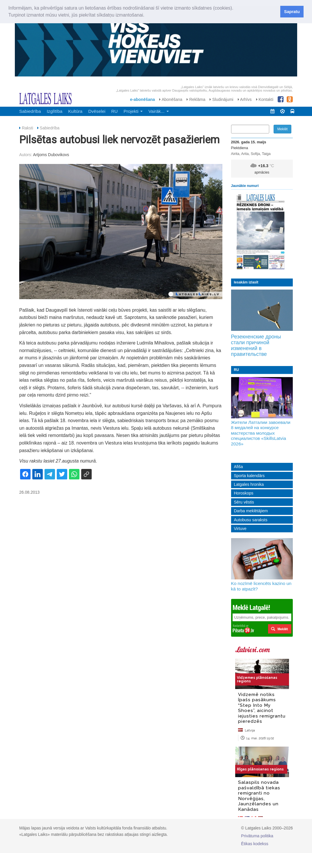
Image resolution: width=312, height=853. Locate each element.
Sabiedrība (30, 111)
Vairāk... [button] (158, 111)
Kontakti (264, 99)
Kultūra (75, 111)
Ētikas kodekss (254, 843)
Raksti (27, 128)
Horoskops (244, 493)
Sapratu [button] (292, 11)
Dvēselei (96, 111)
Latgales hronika (249, 484)
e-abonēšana (142, 99)
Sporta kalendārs (249, 475)
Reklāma (196, 99)
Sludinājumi (221, 99)
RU (114, 111)
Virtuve (240, 528)
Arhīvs (245, 99)
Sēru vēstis (244, 502)
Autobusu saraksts (250, 519)
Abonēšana (170, 99)
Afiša (238, 466)
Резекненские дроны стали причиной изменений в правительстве (256, 345)
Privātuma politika (257, 836)
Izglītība (54, 111)
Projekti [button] (133, 111)
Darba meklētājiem (251, 510)
